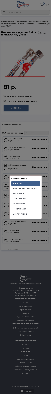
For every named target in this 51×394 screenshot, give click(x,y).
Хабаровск (18, 183)
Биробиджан (19, 204)
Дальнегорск (19, 199)
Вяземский (18, 194)
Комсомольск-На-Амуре (25, 188)
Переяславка (19, 209)
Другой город (20, 214)
